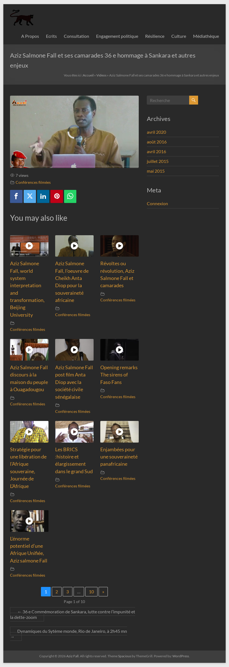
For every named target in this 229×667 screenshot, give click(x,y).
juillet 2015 (158, 161)
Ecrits (51, 36)
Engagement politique (117, 36)
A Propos (30, 36)
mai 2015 (156, 170)
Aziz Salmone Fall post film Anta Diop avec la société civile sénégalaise (74, 382)
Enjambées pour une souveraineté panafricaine (119, 457)
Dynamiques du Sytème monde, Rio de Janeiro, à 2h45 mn (68, 633)
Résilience (154, 36)
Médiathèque (206, 36)
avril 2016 (156, 151)
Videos (101, 75)
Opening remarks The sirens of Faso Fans (119, 375)
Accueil (88, 75)
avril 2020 (156, 132)
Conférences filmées (33, 182)
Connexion (157, 203)
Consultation (76, 36)
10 (91, 591)
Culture (178, 36)
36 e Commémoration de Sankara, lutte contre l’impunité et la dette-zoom (72, 614)
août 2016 (157, 141)
